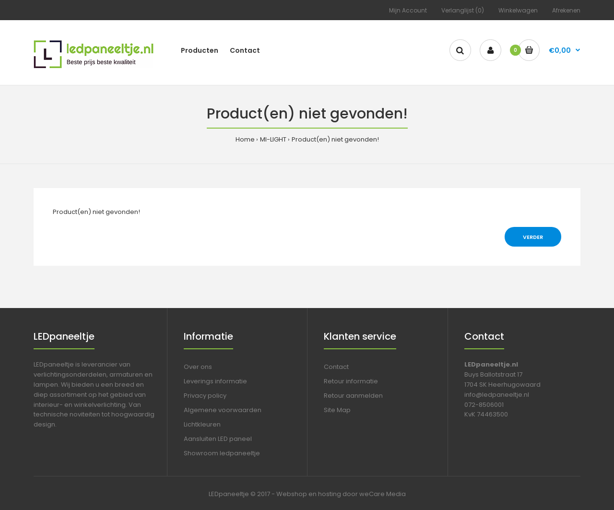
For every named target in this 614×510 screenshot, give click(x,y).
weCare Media (382, 493)
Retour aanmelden (353, 395)
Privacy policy (205, 395)
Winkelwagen (518, 10)
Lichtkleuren (202, 424)
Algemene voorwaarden (222, 410)
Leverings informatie (215, 381)
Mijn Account (408, 10)
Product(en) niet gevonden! (335, 139)
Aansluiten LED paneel (218, 438)
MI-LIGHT (273, 139)
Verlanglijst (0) (462, 10)
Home (245, 139)
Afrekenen (566, 10)
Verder (533, 237)
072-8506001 (484, 404)
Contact (336, 366)
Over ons (198, 366)
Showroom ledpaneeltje (222, 453)
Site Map (337, 410)
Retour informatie (351, 381)
